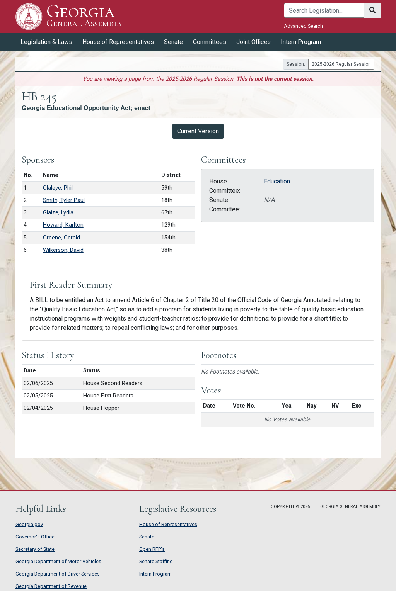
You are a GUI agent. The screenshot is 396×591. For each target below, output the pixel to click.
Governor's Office (35, 537)
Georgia (84, 16)
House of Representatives (118, 42)
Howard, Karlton (63, 225)
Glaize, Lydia (58, 212)
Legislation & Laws (46, 42)
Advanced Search (303, 26)
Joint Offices (253, 42)
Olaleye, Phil (58, 188)
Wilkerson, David (63, 250)
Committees (209, 42)
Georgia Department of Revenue (51, 586)
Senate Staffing (156, 561)
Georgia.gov (29, 524)
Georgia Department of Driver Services (57, 574)
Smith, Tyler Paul (64, 200)
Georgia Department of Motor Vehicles (58, 561)
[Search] (324, 10)
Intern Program (301, 42)
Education (277, 181)
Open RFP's (152, 549)
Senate (173, 42)
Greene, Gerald (61, 237)
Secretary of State (35, 549)
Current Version (198, 131)
